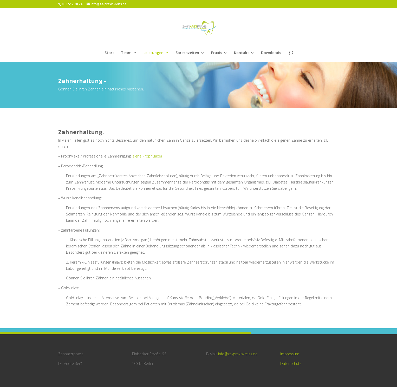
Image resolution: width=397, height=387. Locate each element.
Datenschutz (290, 363)
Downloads (271, 53)
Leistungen (154, 53)
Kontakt (241, 53)
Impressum (289, 353)
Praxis (216, 53)
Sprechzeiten (187, 53)
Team (126, 53)
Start (109, 53)
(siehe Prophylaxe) (147, 156)
